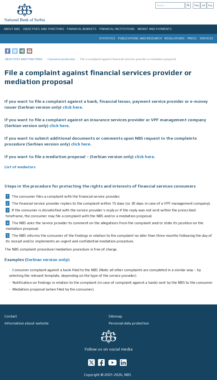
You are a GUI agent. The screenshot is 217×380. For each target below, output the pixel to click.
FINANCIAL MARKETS (81, 29)
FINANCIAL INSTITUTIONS (117, 29)
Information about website (27, 323)
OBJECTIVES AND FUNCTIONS (43, 29)
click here (72, 107)
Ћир (196, 5)
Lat (203, 5)
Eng (210, 5)
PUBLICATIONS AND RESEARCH (140, 38)
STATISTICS (107, 38)
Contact (11, 316)
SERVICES (206, 38)
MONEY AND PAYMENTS (155, 29)
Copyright (92, 375)
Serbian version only (46, 259)
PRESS (192, 38)
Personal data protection (129, 323)
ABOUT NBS (12, 29)
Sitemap (115, 316)
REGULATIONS (174, 38)
